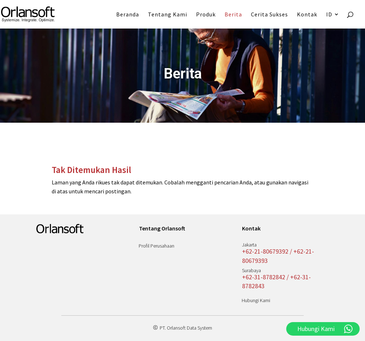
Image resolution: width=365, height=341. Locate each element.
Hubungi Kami (256, 300)
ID (329, 15)
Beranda (127, 15)
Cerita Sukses (269, 15)
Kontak (307, 15)
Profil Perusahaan (156, 246)
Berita (233, 15)
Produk (206, 15)
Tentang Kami (167, 15)
